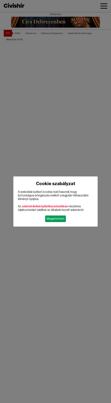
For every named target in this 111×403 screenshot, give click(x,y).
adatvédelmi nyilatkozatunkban (45, 206)
